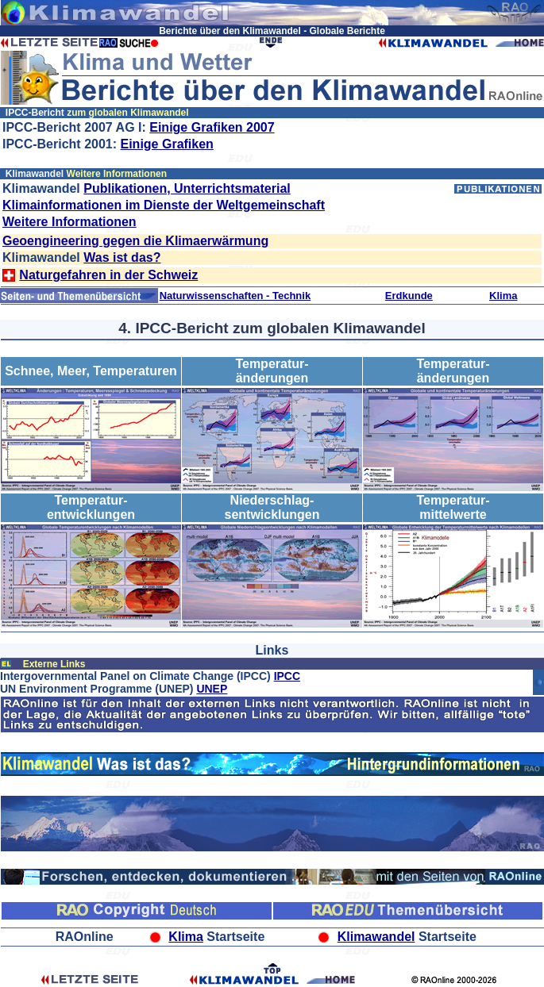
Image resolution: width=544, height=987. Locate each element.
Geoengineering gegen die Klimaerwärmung (135, 241)
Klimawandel (376, 936)
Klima (503, 295)
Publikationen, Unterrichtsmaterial (187, 188)
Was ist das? (121, 257)
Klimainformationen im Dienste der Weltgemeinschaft (163, 205)
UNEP (211, 688)
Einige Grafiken (167, 144)
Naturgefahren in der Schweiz (108, 275)
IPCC (287, 676)
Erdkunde (409, 295)
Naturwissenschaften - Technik (235, 295)
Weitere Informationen (69, 222)
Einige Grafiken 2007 (211, 127)
